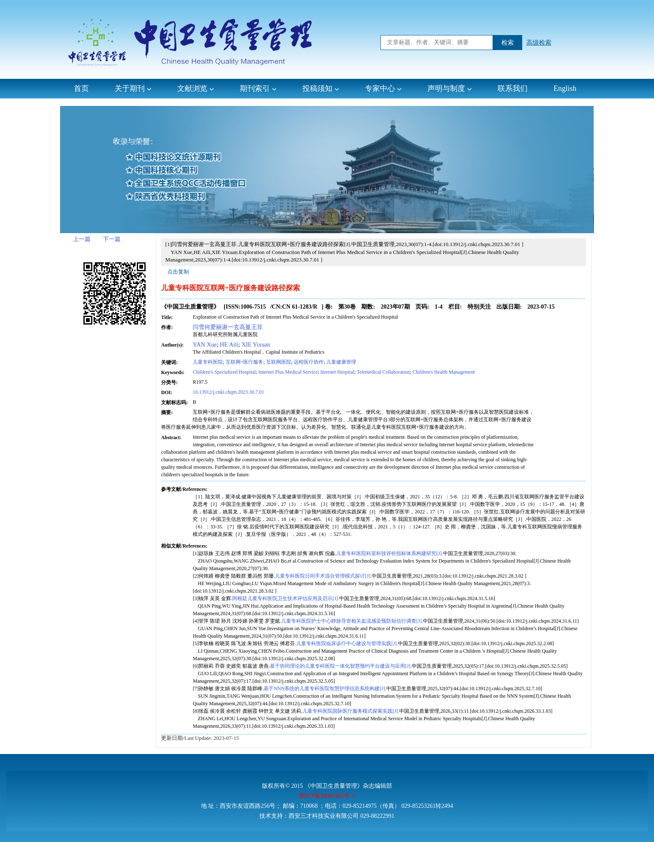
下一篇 (112, 239)
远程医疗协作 (309, 362)
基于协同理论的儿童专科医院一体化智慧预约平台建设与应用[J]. (341, 666)
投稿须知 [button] (320, 88)
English (564, 88)
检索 (507, 42)
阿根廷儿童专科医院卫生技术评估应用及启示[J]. (285, 598)
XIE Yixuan (255, 344)
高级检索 (538, 42)
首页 (81, 88)
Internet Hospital (337, 372)
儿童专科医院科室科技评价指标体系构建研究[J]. (389, 553)
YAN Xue (204, 344)
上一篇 (82, 239)
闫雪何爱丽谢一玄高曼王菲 (228, 327)
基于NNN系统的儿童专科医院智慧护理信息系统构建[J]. (325, 688)
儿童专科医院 (208, 362)
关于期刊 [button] (133, 88)
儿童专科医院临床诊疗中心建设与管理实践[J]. (347, 643)
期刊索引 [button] (258, 88)
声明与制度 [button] (450, 88)
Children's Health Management (444, 372)
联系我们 (513, 88)
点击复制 (178, 272)
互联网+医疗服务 (245, 362)
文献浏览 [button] (195, 88)
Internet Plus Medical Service (287, 372)
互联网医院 (278, 362)
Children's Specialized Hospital (224, 372)
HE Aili (229, 344)
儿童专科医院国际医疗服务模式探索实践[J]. (350, 711)
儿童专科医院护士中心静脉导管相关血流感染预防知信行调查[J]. (352, 621)
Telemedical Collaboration (383, 372)
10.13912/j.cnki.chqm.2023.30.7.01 (228, 392)
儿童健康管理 (341, 362)
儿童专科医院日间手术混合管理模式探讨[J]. (323, 576)
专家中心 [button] (383, 88)
